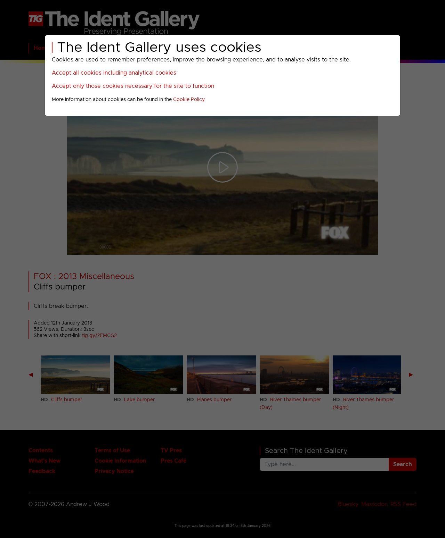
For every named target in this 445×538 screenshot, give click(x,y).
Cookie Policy (189, 99)
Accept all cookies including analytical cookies (114, 73)
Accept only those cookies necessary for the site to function (133, 86)
